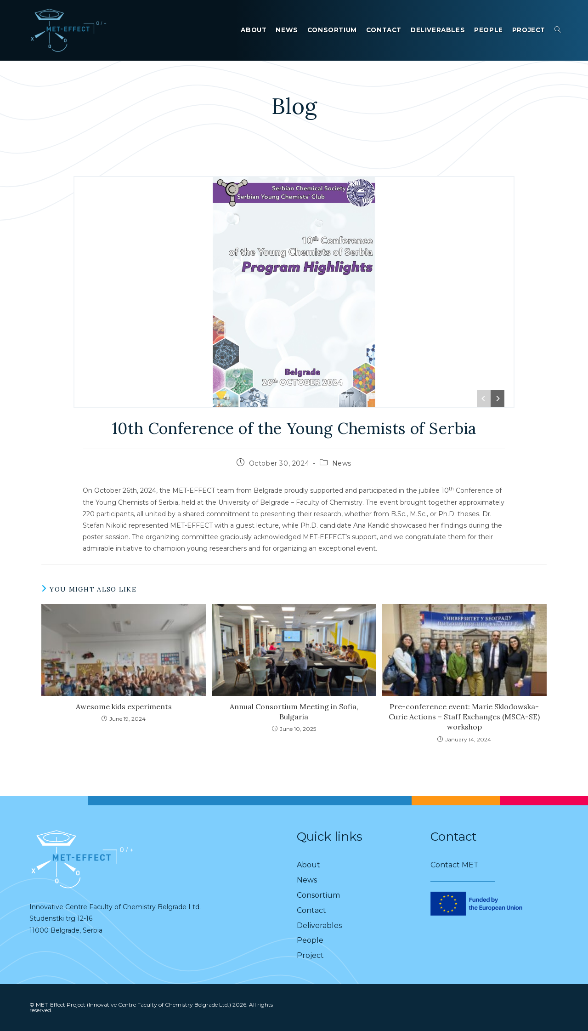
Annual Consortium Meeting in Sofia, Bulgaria (294, 711)
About (308, 864)
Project (310, 955)
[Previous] (484, 398)
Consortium (318, 895)
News (341, 463)
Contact (311, 910)
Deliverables (319, 925)
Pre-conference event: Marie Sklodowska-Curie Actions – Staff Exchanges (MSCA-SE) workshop (464, 717)
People (310, 940)
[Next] (497, 398)
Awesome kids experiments (124, 706)
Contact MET (454, 864)
